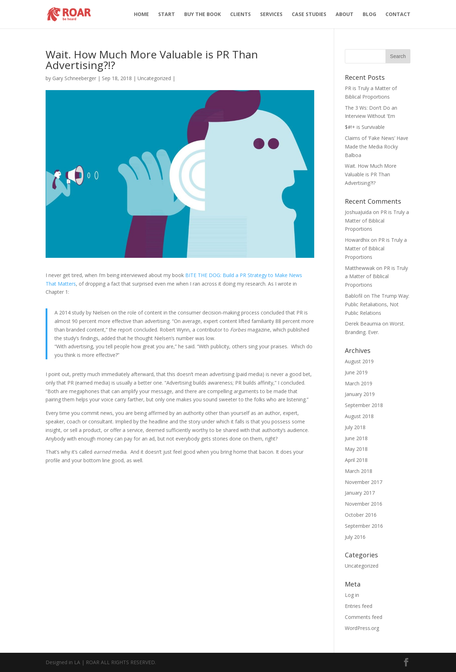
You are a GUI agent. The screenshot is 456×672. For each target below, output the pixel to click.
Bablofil (353, 295)
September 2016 (364, 525)
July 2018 (355, 427)
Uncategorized (154, 78)
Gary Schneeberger (74, 78)
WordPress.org (362, 628)
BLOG (369, 14)
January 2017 (360, 492)
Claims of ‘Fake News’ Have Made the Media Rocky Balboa (376, 146)
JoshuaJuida (358, 212)
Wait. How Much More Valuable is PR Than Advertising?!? (371, 174)
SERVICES (271, 14)
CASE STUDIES (309, 14)
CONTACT (397, 14)
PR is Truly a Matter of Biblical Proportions (377, 221)
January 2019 (360, 394)
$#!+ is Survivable (365, 127)
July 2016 (355, 536)
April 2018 (356, 460)
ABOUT (344, 14)
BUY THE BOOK (202, 14)
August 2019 (359, 361)
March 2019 (358, 383)
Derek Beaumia (363, 323)
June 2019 (356, 372)
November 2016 (363, 503)
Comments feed (363, 617)
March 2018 (358, 471)
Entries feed (358, 606)
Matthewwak (360, 268)
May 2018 (356, 449)
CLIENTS (240, 14)
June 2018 (356, 438)
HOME (141, 14)
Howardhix (357, 239)
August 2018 (359, 416)
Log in (352, 595)
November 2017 (363, 482)
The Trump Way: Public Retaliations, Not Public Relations (377, 304)
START (166, 14)
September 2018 (364, 405)
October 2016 (361, 514)
